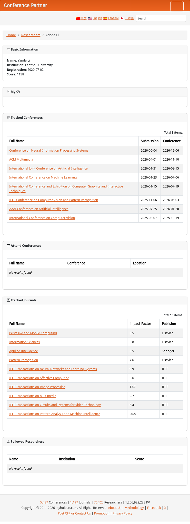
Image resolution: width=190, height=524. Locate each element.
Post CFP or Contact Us (74, 513)
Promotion (101, 513)
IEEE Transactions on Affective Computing (39, 378)
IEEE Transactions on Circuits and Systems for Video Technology (55, 405)
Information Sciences (24, 342)
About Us (114, 508)
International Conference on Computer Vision (42, 218)
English (97, 18)
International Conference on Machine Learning (43, 177)
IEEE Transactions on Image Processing (37, 387)
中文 (84, 18)
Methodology (134, 508)
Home (11, 35)
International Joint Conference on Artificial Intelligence (48, 168)
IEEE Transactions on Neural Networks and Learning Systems (53, 369)
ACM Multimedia (21, 159)
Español (113, 18)
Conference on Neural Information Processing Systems (48, 150)
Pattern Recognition (23, 360)
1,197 (74, 502)
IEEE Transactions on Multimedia (32, 396)
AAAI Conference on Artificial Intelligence (38, 209)
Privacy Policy (122, 513)
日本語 (129, 18)
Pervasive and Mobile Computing (33, 333)
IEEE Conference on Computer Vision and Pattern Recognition (53, 200)
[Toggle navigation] (177, 6)
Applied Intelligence (23, 351)
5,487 (44, 502)
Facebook (154, 508)
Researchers (31, 35)
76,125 (99, 502)
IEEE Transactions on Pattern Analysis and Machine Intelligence (54, 414)
